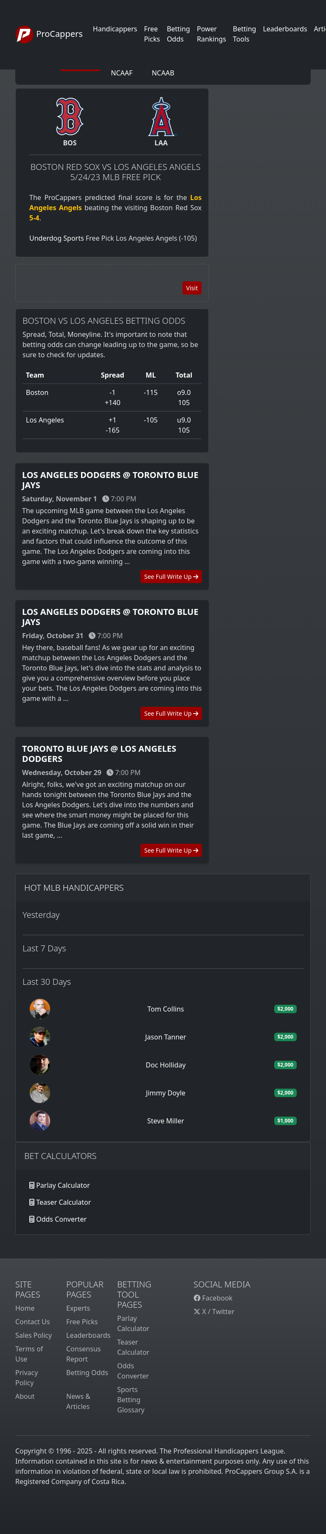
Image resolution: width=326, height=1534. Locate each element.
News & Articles (78, 1401)
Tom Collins (165, 1009)
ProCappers (49, 34)
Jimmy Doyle (165, 1093)
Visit (192, 288)
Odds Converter (61, 1219)
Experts (78, 1308)
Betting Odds (87, 1372)
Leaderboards (285, 28)
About (24, 1396)
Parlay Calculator (63, 1185)
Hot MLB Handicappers (74, 887)
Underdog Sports (56, 238)
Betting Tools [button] (244, 34)
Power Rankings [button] (211, 34)
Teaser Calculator (63, 1202)
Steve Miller (165, 1120)
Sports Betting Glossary (131, 1400)
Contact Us (32, 1321)
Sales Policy (33, 1335)
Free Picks (82, 1321)
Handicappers (115, 28)
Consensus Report (83, 1354)
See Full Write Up (171, 576)
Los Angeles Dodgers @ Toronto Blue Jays (110, 480)
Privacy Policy (26, 1377)
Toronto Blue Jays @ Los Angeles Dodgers (99, 753)
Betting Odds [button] (178, 34)
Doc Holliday (165, 1065)
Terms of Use (29, 1354)
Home (25, 1308)
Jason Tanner (165, 1037)
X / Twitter (214, 1311)
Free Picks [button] (152, 34)
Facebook (213, 1298)
